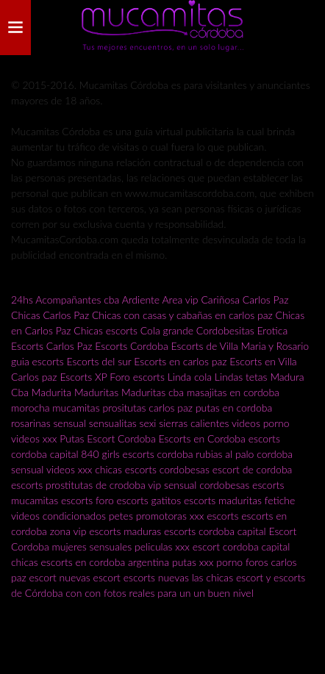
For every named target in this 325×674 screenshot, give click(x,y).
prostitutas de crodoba (96, 484)
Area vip (180, 299)
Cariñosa (220, 299)
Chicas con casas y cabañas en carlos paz (182, 315)
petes (121, 515)
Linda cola (190, 376)
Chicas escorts (106, 330)
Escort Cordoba (121, 438)
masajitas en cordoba (233, 392)
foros (258, 562)
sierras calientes (194, 423)
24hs (22, 299)
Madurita (51, 392)
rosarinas (31, 423)
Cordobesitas (225, 330)
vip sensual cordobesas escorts (216, 484)
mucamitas (75, 407)
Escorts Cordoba (131, 346)
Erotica (272, 330)
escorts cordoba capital (215, 531)
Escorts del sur (99, 361)
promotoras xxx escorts (187, 515)
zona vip (68, 531)
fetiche (280, 500)
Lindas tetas (241, 376)
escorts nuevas (156, 577)
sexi (148, 423)
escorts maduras (125, 531)
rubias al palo (225, 454)
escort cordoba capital (241, 546)
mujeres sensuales (92, 546)
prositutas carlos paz (147, 407)
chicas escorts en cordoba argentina (90, 562)
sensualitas (113, 423)
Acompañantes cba (77, 299)
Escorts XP (83, 376)
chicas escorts (126, 469)
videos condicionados (58, 515)
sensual (69, 423)
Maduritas (96, 392)
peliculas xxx (162, 546)
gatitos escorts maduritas (206, 500)
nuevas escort (90, 577)
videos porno (261, 423)
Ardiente (141, 299)
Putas (72, 438)
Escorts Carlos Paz (51, 346)
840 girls (100, 454)
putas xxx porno (207, 562)
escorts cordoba (158, 454)
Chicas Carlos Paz (50, 315)
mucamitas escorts (53, 500)
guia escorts (37, 361)
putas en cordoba (234, 407)
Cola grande (166, 330)
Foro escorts (137, 376)
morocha (30, 407)
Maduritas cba (152, 392)
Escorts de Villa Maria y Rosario (240, 346)
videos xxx (34, 438)
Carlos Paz (266, 299)
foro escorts (122, 500)
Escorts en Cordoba (202, 438)
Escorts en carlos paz (180, 361)
